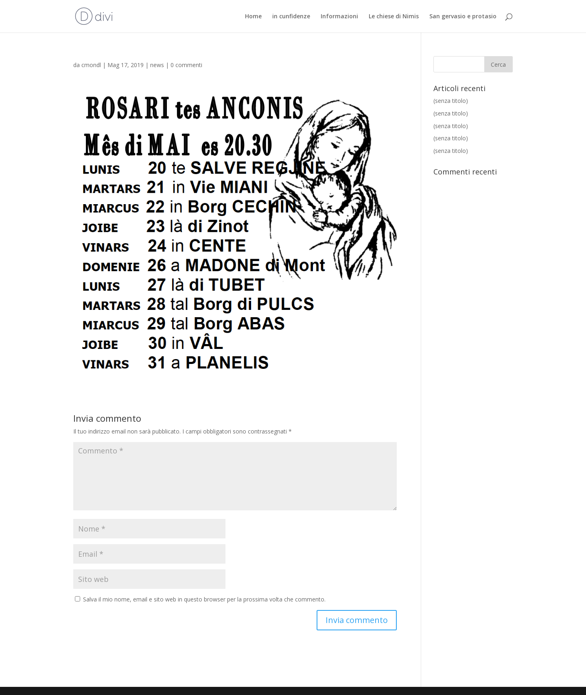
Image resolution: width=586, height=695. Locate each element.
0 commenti (186, 65)
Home (253, 16)
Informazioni (339, 16)
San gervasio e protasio (462, 16)
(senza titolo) (450, 101)
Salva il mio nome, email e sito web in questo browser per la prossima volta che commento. (204, 599)
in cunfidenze (291, 16)
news (157, 65)
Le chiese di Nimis (394, 16)
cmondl (91, 65)
